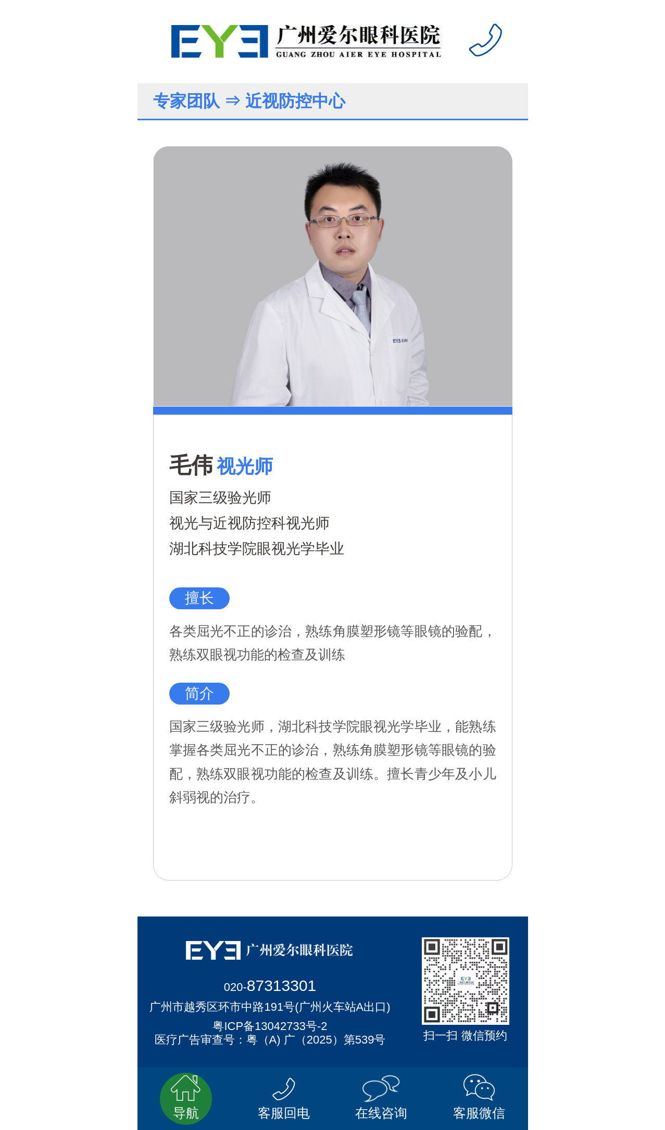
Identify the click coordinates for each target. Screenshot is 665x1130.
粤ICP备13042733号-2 (269, 1026)
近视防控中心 (295, 101)
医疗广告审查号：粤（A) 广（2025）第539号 (270, 1039)
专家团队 (186, 101)
